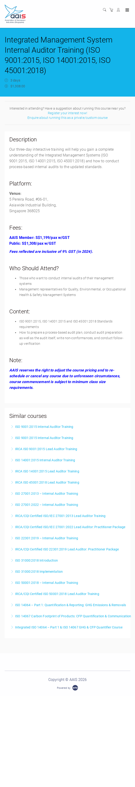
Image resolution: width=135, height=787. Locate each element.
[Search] (106, 10)
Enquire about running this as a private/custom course (67, 118)
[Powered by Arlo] (67, 687)
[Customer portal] (119, 10)
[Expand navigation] (126, 10)
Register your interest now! (67, 113)
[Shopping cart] (112, 10)
